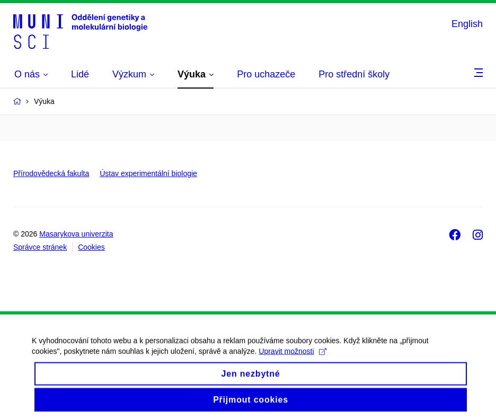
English (467, 24)
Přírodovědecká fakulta (51, 173)
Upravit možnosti (292, 360)
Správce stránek (40, 247)
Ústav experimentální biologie (148, 173)
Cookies (91, 247)
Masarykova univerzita (76, 234)
